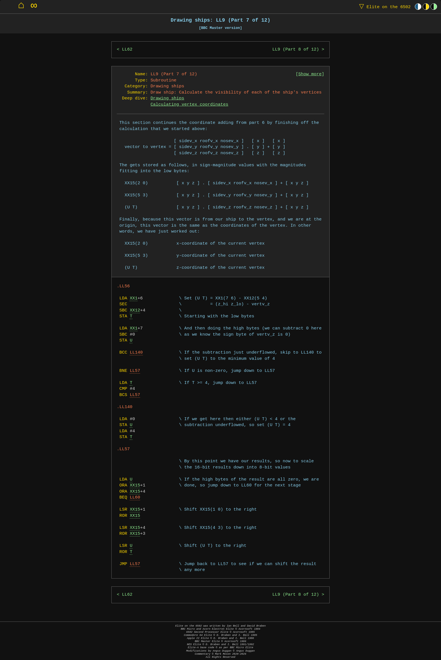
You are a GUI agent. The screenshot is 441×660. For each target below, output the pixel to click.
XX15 (135, 485)
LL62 (127, 50)
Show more (310, 74)
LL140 (136, 353)
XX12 (135, 310)
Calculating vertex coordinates (189, 105)
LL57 (135, 371)
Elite (384, 7)
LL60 (135, 497)
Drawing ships (167, 98)
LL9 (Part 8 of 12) (295, 50)
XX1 (134, 298)
